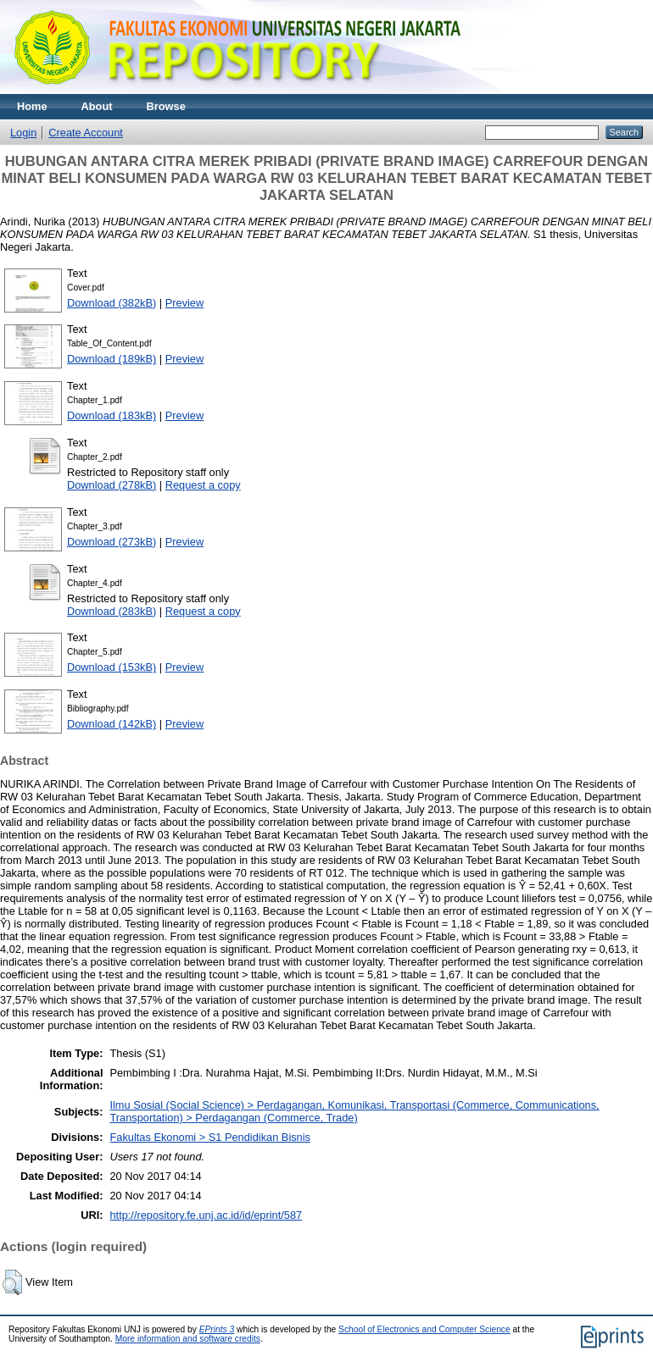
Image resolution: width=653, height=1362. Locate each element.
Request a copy (203, 485)
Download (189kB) (111, 358)
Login (23, 132)
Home (32, 106)
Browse (166, 106)
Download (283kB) (111, 611)
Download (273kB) (111, 541)
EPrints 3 (217, 1329)
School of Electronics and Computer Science (424, 1329)
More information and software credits (187, 1338)
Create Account (85, 132)
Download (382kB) (111, 302)
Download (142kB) (111, 723)
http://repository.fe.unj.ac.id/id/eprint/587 (205, 1215)
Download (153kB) (111, 667)
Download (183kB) (111, 415)
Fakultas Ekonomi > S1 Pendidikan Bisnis (209, 1137)
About (97, 106)
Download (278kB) (111, 485)
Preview (184, 302)
